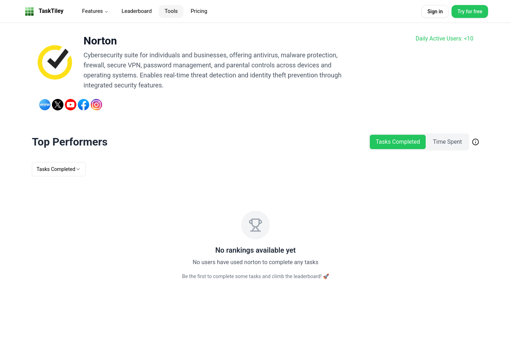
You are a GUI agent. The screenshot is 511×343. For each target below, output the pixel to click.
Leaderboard (136, 11)
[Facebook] (83, 104)
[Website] (45, 104)
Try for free (469, 11)
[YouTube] (70, 104)
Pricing (199, 11)
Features (95, 11)
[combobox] (59, 169)
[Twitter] (57, 104)
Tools (171, 11)
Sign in (435, 11)
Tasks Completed (398, 141)
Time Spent (447, 141)
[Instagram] (96, 104)
